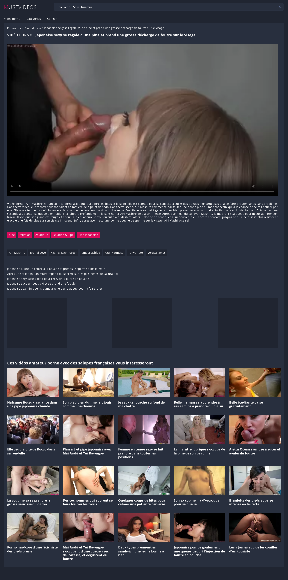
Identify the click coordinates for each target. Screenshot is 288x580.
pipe (12, 235)
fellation (25, 235)
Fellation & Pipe (63, 235)
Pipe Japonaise (88, 235)
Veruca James (157, 252)
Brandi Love (38, 252)
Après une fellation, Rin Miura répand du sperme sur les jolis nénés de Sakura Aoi (62, 274)
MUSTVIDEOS (20, 7)
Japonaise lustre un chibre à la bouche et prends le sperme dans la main (56, 269)
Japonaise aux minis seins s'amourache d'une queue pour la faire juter (54, 288)
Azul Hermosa (114, 252)
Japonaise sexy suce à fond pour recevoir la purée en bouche (48, 279)
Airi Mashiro (34, 28)
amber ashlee (91, 252)
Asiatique (41, 235)
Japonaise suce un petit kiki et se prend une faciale (41, 283)
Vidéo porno (12, 18)
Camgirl (52, 18)
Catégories (34, 18)
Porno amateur (15, 28)
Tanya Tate (135, 252)
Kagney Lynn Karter (64, 252)
